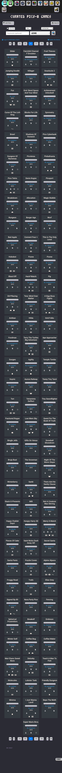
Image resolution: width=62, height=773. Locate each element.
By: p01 (12, 302)
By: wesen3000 (49, 706)
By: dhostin (49, 140)
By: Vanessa (12, 184)
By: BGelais (31, 184)
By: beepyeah (12, 507)
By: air (12, 282)
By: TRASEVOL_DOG (49, 118)
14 (19, 43)
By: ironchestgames (31, 365)
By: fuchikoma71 (31, 162)
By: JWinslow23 (49, 99)
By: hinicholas (12, 385)
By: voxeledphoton (12, 343)
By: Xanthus (12, 424)
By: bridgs (49, 449)
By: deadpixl (31, 282)
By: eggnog (12, 488)
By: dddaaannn (12, 566)
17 (36, 43)
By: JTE (31, 605)
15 (25, 43)
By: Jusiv (12, 96)
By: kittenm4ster (49, 510)
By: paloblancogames (31, 527)
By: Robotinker (49, 586)
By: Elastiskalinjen (31, 625)
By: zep (31, 118)
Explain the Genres (54, 39)
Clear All (55, 23)
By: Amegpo (12, 164)
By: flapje (31, 243)
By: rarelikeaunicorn (49, 282)
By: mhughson (31, 549)
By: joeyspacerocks (49, 490)
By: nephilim (12, 365)
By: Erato (49, 184)
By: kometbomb (49, 527)
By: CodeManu (12, 140)
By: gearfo (49, 223)
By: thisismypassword (31, 59)
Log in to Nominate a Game (11, 39)
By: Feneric (12, 706)
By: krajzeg (12, 546)
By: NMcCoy (31, 566)
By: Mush (31, 204)
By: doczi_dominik (12, 204)
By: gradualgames (12, 263)
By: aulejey (31, 223)
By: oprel (12, 405)
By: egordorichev (49, 57)
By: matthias (31, 586)
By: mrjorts (49, 343)
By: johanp (12, 121)
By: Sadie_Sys (12, 466)
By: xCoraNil (49, 468)
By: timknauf (12, 605)
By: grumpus (31, 324)
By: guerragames (49, 162)
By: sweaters (49, 605)
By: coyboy (49, 324)
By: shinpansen (49, 645)
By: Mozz (49, 385)
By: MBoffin (12, 529)
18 (41, 43)
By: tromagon (31, 407)
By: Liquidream (31, 424)
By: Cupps (49, 365)
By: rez (12, 627)
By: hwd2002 (31, 263)
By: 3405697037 (12, 57)
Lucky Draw (12, 28)
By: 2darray (49, 405)
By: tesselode (31, 304)
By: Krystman (31, 488)
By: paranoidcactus (31, 142)
